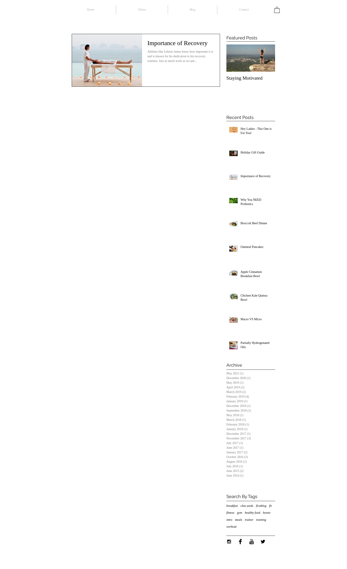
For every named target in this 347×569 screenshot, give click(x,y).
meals (238, 519)
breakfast (232, 506)
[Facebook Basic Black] (240, 541)
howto (266, 512)
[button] (277, 9)
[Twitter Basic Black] (263, 541)
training (261, 519)
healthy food (252, 512)
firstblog (261, 506)
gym (239, 512)
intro (229, 519)
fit (270, 506)
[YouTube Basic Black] (251, 541)
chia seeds (247, 506)
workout (231, 526)
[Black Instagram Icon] (229, 541)
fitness (230, 512)
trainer (249, 519)
